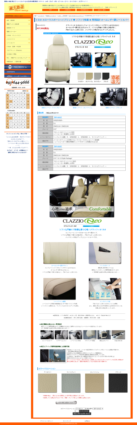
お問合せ (87, 421)
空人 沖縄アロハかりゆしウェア (17, 58)
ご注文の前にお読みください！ (66, 402)
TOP (50, 10)
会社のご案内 (102, 10)
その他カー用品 (11, 54)
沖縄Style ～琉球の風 (14, 61)
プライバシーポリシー (46, 421)
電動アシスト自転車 (13, 24)
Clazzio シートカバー (51, 15)
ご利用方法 (67, 10)
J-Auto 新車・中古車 (14, 46)
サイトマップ (67, 421)
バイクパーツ (11, 39)
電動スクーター (11, 31)
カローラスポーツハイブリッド (76, 15)
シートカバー (41, 15)
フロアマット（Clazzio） (15, 50)
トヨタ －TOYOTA (62, 15)
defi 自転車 (11, 20)
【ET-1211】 (58, 117)
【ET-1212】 (58, 146)
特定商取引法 (84, 10)
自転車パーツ (11, 28)
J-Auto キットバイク (14, 35)
